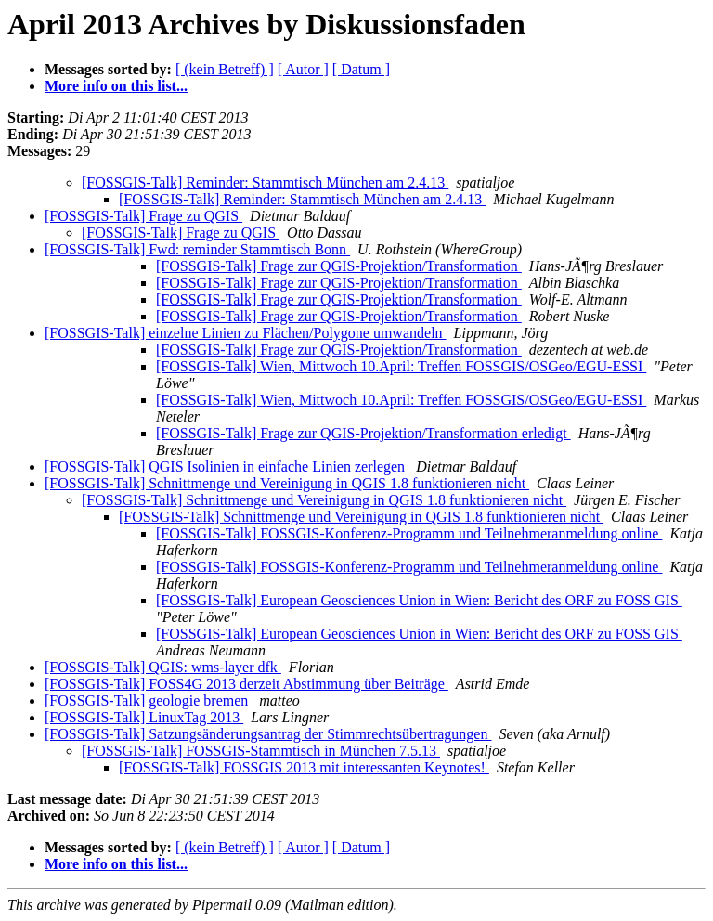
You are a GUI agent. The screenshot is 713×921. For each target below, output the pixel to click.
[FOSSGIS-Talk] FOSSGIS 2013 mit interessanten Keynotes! (304, 767)
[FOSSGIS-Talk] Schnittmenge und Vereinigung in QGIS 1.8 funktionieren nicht (287, 483)
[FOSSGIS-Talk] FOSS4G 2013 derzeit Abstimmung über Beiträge (246, 684)
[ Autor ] (303, 69)
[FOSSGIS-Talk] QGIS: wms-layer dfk (163, 667)
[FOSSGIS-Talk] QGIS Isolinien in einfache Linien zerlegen (226, 466)
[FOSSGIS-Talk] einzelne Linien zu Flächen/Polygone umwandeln (246, 333)
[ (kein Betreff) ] (224, 69)
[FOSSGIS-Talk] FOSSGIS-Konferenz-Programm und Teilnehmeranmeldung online (409, 533)
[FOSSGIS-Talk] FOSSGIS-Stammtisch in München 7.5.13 (261, 751)
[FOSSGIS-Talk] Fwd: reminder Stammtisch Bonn (197, 249)
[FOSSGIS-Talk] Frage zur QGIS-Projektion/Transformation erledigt (363, 433)
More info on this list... (116, 86)
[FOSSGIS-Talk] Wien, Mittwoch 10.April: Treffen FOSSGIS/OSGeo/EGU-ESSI (401, 366)
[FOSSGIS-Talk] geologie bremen (148, 700)
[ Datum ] (361, 69)
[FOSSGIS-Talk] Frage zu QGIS (143, 216)
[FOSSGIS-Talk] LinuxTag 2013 (144, 717)
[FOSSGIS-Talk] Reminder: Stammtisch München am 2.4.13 (265, 182)
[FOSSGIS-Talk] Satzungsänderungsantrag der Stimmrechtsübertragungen (268, 734)
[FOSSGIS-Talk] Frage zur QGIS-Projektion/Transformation (339, 266)
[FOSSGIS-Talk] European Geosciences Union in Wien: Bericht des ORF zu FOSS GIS (419, 600)
